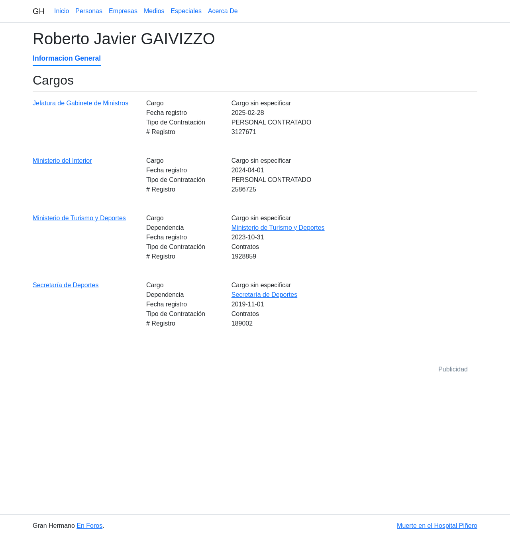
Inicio (61, 11)
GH (39, 11)
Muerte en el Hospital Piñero (437, 525)
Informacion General (67, 58)
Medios (154, 11)
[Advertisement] (255, 432)
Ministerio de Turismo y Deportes (79, 218)
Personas (88, 11)
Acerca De (223, 11)
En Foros (89, 525)
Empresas (123, 11)
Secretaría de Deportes (65, 285)
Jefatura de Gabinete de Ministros (80, 103)
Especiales (186, 11)
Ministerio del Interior (62, 160)
